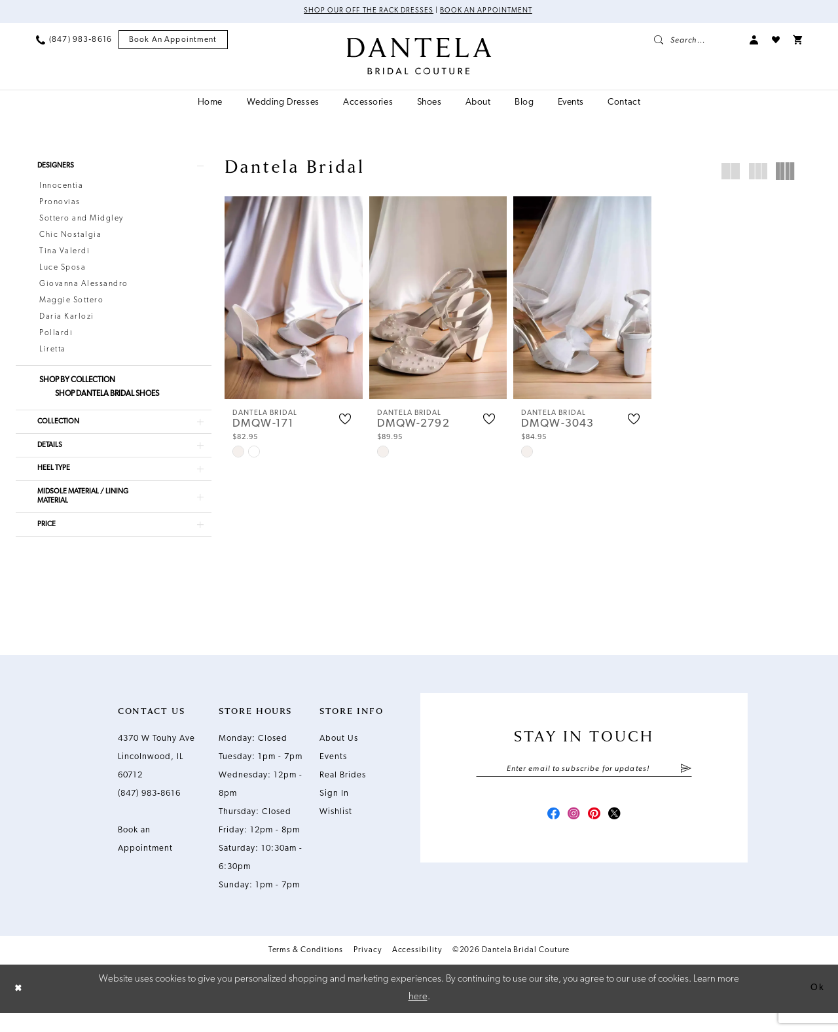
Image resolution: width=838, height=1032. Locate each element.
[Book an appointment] (173, 40)
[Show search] (695, 40)
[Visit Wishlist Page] (775, 40)
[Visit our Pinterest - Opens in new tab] (596, 836)
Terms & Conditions (306, 969)
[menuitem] (73, 40)
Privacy (367, 969)
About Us (338, 757)
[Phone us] (73, 40)
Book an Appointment (491, 12)
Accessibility (417, 969)
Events (333, 776)
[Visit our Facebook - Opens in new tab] (548, 836)
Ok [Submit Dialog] (816, 1007)
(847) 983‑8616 (149, 812)
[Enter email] (584, 788)
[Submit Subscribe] (686, 788)
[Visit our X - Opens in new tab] (619, 836)
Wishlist (335, 831)
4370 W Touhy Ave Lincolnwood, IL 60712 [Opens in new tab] (156, 775)
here (418, 1016)
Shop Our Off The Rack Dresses (364, 12)
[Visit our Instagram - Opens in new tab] (572, 836)
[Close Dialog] (19, 1008)
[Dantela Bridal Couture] (419, 57)
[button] (754, 40)
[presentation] (294, 298)
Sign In (334, 812)
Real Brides (342, 794)
